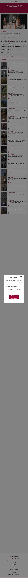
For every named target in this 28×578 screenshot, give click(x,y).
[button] (14, 301)
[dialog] (14, 289)
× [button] (22, 276)
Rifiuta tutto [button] (14, 298)
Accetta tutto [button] (14, 295)
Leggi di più (19, 284)
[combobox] (21, 276)
